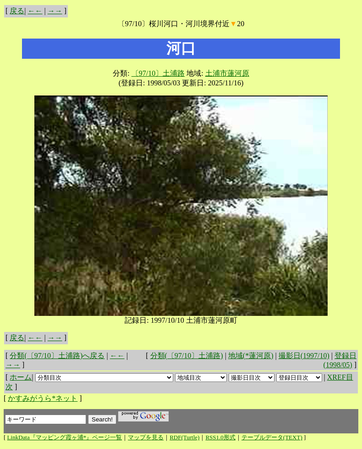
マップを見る (146, 437)
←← (35, 11)
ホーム (21, 377)
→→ (55, 11)
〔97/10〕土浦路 (158, 73)
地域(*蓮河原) (251, 355)
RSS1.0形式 (220, 437)
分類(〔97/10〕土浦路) (186, 355)
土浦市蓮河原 (227, 73)
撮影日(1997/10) (304, 355)
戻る (17, 11)
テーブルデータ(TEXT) (271, 437)
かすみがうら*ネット (42, 398)
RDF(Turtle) (184, 437)
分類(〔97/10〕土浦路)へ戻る (57, 355)
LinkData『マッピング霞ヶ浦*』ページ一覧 (64, 437)
